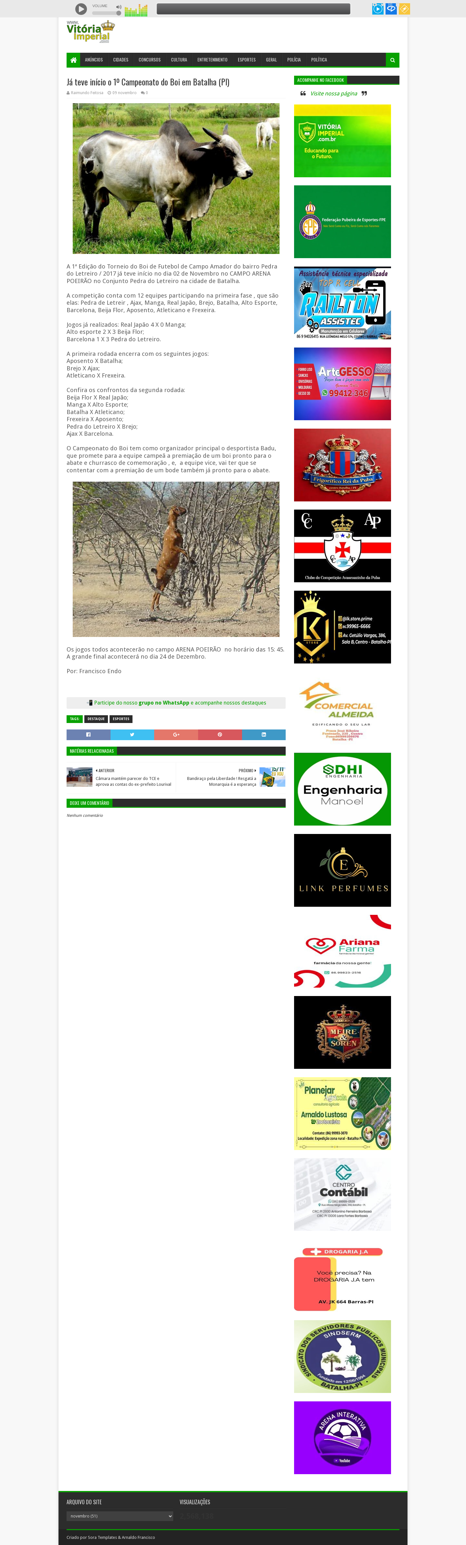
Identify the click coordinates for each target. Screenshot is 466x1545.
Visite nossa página (333, 93)
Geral (271, 59)
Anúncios (94, 59)
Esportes (247, 59)
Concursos (150, 59)
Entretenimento (212, 59)
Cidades (120, 59)
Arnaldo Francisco (138, 1537)
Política (319, 59)
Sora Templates (102, 1537)
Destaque (96, 719)
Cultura (179, 59)
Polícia (294, 59)
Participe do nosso (116, 703)
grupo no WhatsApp (202, 703)
